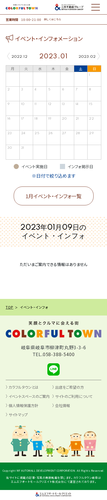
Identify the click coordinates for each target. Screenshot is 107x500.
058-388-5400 (59, 354)
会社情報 (62, 405)
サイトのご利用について (74, 396)
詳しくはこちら (52, 19)
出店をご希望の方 (69, 387)
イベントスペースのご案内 (29, 396)
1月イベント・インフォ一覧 (53, 196)
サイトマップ (18, 414)
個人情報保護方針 (23, 405)
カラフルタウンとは (24, 387)
